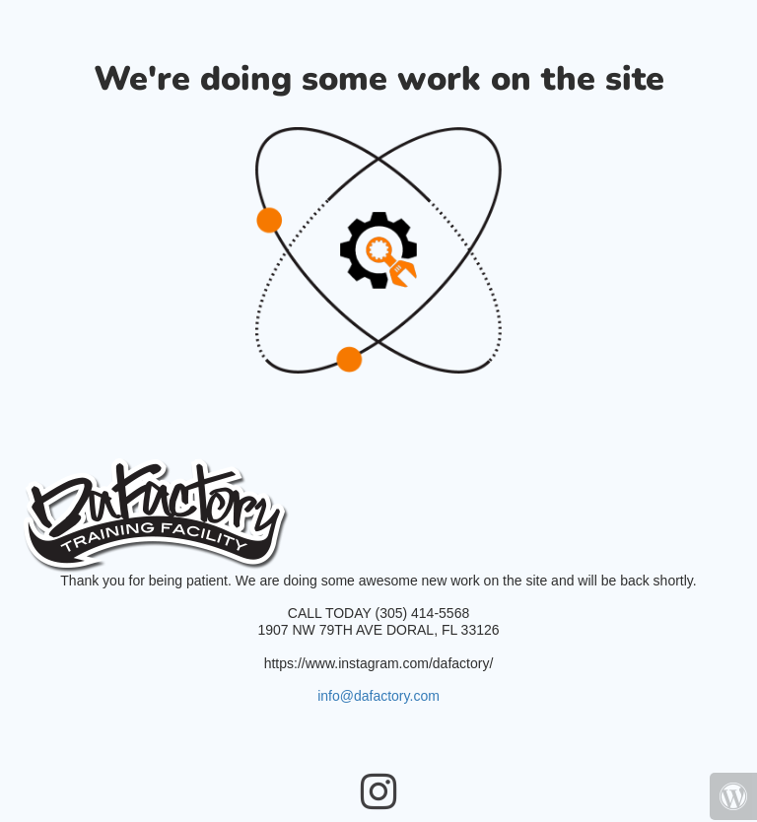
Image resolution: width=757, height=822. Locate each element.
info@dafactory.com (378, 696)
